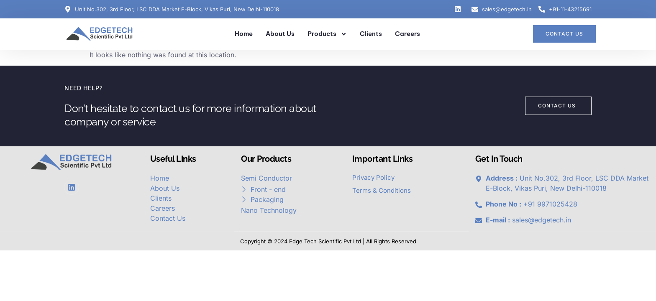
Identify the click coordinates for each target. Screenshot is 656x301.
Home (244, 34)
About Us (280, 34)
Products (327, 34)
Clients (371, 34)
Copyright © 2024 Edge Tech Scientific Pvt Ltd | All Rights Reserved (328, 241)
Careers (407, 34)
